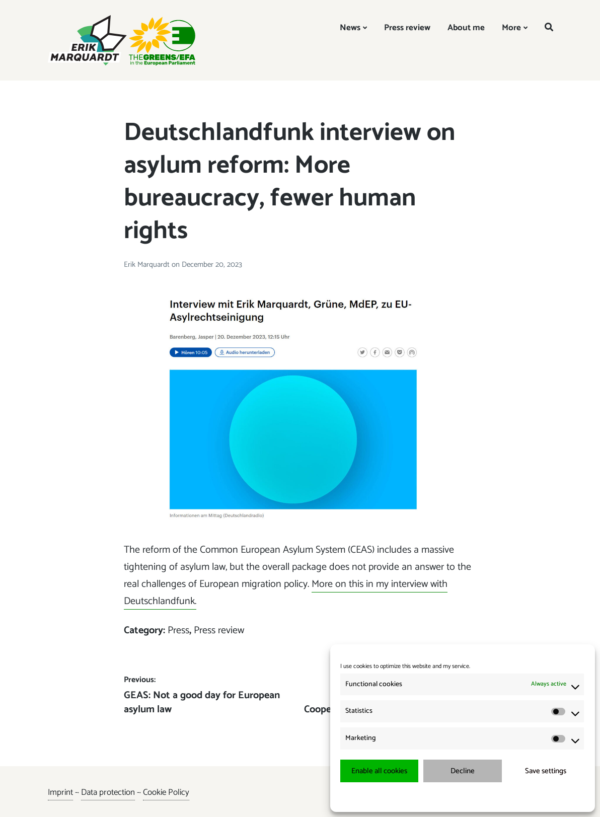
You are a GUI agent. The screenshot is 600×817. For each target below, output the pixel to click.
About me (466, 28)
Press (178, 630)
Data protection (108, 792)
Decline (463, 771)
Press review (407, 28)
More (511, 28)
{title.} (444, 796)
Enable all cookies (379, 771)
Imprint (60, 792)
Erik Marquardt (148, 264)
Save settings (545, 771)
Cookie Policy (166, 792)
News (350, 28)
